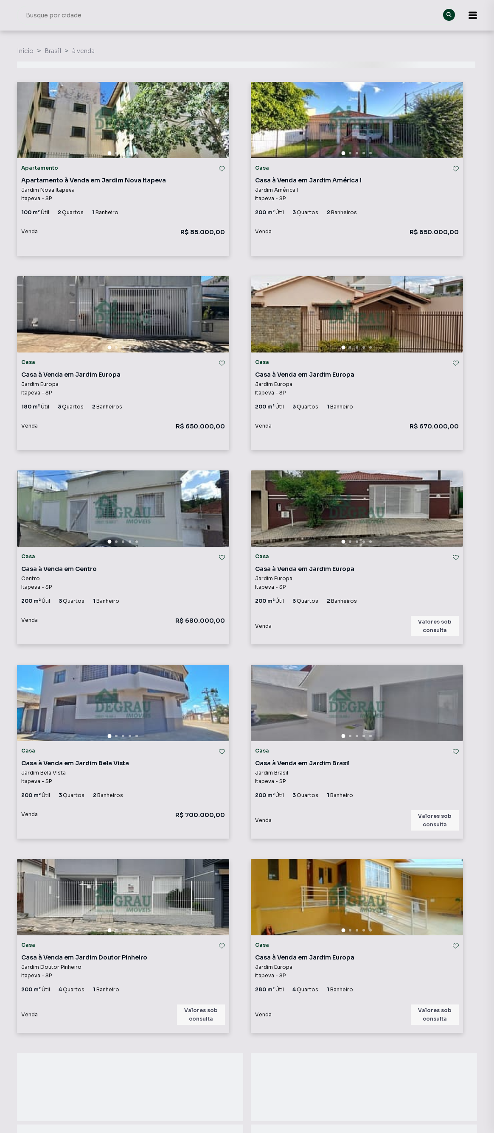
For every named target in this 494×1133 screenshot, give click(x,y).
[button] (473, 15)
